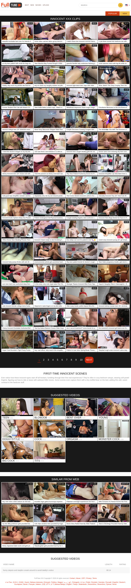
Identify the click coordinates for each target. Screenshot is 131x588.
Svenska (101, 582)
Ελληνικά (47, 582)
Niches (39, 5)
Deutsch (122, 582)
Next (89, 360)
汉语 (43, 584)
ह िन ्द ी (49, 584)
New (125, 14)
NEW (32, 5)
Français (32, 584)
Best (27, 5)
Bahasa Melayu (60, 584)
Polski (88, 582)
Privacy (88, 578)
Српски (108, 584)
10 (81, 360)
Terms (94, 578)
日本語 (21, 582)
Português (75, 582)
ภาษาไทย (8, 582)
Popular (112, 14)
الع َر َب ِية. (67, 582)
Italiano (38, 584)
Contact (72, 578)
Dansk (25, 584)
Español (115, 582)
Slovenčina (101, 584)
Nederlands (83, 584)
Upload (47, 5)
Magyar (60, 582)
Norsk (114, 584)
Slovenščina (92, 584)
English (69, 584)
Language (126, 5)
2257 (83, 578)
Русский (108, 582)
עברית (83, 582)
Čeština (54, 582)
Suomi (27, 582)
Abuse (78, 578)
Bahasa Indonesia (36, 582)
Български (18, 584)
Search (120, 5)
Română (94, 582)
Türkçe (75, 584)
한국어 (15, 582)
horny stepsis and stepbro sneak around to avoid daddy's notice (28, 570)
